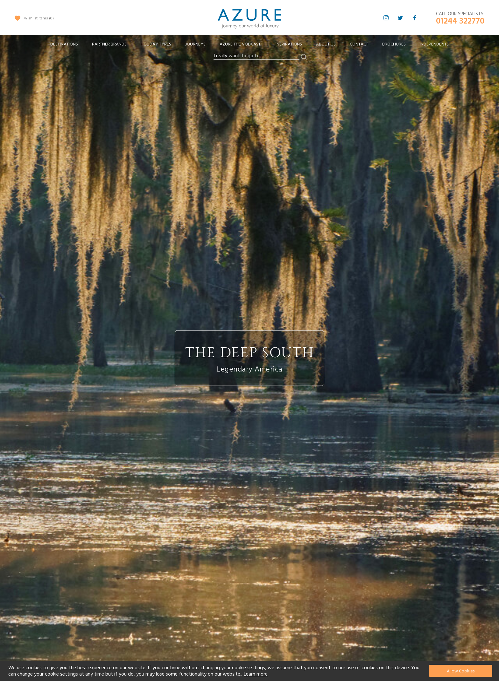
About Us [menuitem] (326, 44)
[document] (250, 670)
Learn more (256, 674)
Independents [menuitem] (434, 44)
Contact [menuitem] (359, 44)
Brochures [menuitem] (394, 44)
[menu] (249, 46)
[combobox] (256, 56)
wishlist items (39, 18)
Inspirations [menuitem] (289, 44)
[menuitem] (64, 44)
